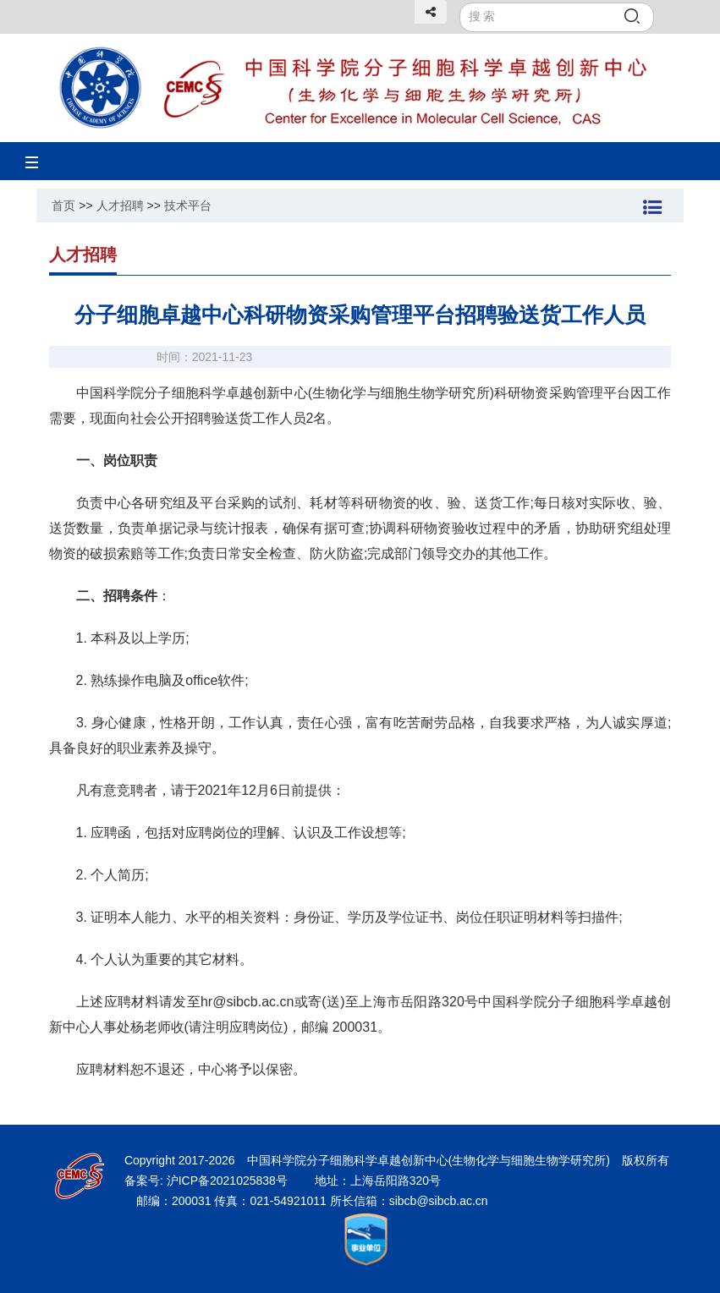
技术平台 (188, 205)
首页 (63, 205)
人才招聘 (120, 205)
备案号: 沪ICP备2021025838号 (207, 1180)
